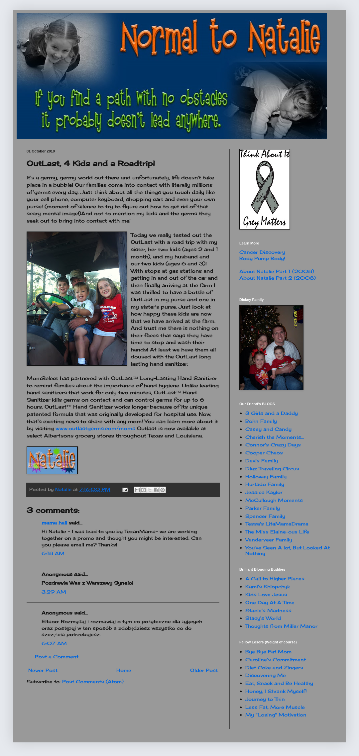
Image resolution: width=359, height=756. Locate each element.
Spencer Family (265, 516)
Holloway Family (266, 476)
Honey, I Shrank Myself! (276, 691)
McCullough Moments (274, 500)
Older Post (204, 670)
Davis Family (261, 460)
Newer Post (43, 670)
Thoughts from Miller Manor (281, 626)
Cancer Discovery (262, 252)
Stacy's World (263, 618)
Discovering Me (265, 675)
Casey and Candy (268, 429)
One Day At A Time (270, 602)
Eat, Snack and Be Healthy (279, 683)
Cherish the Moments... (274, 437)
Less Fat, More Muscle (275, 707)
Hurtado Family (264, 484)
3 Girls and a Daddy (271, 413)
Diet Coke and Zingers (274, 667)
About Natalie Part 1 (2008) (276, 271)
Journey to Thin (265, 699)
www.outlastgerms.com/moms (95, 428)
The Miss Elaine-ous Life (277, 531)
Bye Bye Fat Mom (268, 651)
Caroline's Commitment (275, 659)
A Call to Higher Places (274, 578)
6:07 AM (54, 643)
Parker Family (262, 508)
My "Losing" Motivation (275, 714)
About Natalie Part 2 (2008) (277, 278)
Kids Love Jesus (266, 594)
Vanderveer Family (268, 539)
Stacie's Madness (268, 610)
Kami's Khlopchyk (267, 586)
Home (123, 670)
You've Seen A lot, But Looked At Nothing (287, 550)
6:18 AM (53, 553)
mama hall (54, 522)
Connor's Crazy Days (273, 444)
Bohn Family (261, 421)
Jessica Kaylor (264, 492)
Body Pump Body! (262, 258)
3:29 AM (54, 592)
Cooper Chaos (264, 452)
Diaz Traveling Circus (272, 468)
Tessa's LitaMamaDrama (276, 523)
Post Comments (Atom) (93, 681)
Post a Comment (56, 656)
